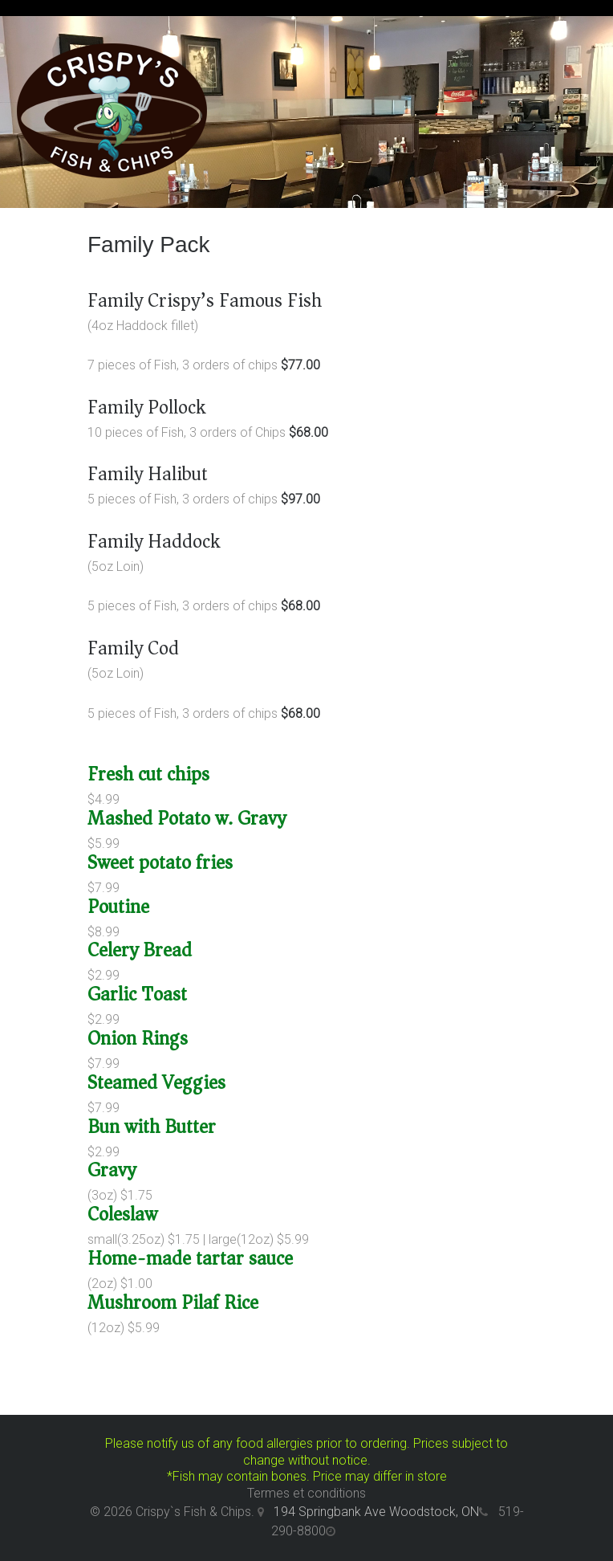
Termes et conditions (306, 1493)
